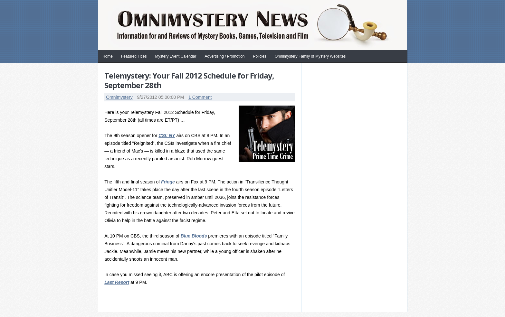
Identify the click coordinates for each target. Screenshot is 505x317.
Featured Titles (134, 56)
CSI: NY (166, 135)
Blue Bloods (194, 235)
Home (107, 56)
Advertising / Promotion (224, 56)
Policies (259, 56)
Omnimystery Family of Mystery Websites (310, 56)
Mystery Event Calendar (175, 56)
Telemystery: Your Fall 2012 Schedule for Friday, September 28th (189, 80)
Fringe (168, 181)
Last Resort (116, 282)
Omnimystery (119, 97)
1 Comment (200, 97)
